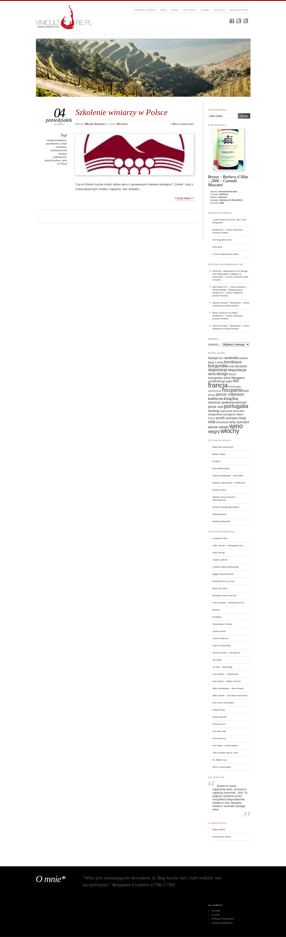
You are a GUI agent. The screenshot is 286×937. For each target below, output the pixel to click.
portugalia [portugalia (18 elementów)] (236, 406)
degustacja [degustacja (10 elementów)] (217, 370)
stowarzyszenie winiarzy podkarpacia (58, 153)
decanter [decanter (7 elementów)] (241, 366)
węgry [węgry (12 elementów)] (214, 431)
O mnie (204, 10)
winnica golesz (53, 160)
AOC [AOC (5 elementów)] (221, 358)
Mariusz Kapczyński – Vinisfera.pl (228, 482)
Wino (163, 10)
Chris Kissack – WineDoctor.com (228, 602)
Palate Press (218, 710)
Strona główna (145, 10)
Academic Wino (220, 538)
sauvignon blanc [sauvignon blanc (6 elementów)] (233, 414)
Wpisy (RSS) (218, 829)
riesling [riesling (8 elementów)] (213, 411)
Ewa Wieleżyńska (221, 468)
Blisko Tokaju (218, 454)
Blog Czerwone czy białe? (225, 313)
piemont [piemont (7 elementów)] (240, 402)
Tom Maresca (219, 738)
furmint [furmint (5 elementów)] (232, 386)
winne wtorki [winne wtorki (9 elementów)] (218, 427)
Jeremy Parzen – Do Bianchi (226, 652)
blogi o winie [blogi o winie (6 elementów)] (215, 362)
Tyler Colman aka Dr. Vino (225, 752)
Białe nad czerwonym (222, 447)
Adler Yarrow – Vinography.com (227, 545)
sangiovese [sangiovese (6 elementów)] (215, 414)
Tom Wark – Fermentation (225, 745)
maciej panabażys (56, 140)
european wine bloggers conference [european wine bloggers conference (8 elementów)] (226, 379)
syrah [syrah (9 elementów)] (220, 418)
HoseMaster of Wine (222, 624)
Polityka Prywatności (223, 918)
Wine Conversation (221, 767)
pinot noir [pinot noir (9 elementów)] (215, 407)
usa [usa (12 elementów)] (211, 421)
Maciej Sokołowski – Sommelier (227, 475)
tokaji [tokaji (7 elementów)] (242, 418)
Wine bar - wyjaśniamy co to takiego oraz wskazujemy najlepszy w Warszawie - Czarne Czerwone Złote (230, 274)
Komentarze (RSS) (221, 836)
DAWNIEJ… (214, 344)
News (175, 10)
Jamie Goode (218, 631)
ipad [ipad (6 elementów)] (246, 390)
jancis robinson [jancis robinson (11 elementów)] (230, 394)
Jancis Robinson (220, 638)
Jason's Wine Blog (221, 645)
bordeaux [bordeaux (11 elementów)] (233, 362)
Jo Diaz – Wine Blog (222, 667)
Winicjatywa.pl (219, 514)
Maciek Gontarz (220, 302)
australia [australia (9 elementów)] (231, 358)
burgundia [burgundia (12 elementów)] (218, 365)
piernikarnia (52, 143)
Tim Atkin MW (219, 731)
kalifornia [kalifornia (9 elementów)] (215, 399)
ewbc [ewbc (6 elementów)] (229, 381)
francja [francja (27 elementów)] (218, 385)
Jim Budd (217, 660)
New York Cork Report (223, 702)
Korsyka (216, 279)
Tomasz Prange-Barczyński (225, 507)
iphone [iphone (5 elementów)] (211, 394)
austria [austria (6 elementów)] (243, 358)
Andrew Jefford (219, 559)
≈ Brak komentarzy (182, 123)
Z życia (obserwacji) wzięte (225, 254)
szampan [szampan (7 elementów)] (231, 418)
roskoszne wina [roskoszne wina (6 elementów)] (229, 411)
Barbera (224, 194)
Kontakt (219, 10)
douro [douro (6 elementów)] (232, 374)
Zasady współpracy (222, 922)
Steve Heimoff (219, 717)
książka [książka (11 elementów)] (231, 398)
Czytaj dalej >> (184, 198)
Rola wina (217, 247)
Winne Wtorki (238, 10)
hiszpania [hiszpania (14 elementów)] (232, 390)
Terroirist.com (219, 724)
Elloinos (216, 610)
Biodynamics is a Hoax (223, 581)
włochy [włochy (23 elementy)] (230, 430)
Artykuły (189, 10)
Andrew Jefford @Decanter (225, 567)
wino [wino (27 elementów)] (236, 426)
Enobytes (217, 617)
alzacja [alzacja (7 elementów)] (213, 358)
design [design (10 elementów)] (222, 374)
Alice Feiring (218, 552)
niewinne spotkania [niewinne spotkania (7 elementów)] (221, 402)
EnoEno (216, 461)
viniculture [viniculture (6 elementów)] (222, 422)
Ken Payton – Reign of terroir (226, 681)
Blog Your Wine (219, 588)
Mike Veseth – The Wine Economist (229, 695)
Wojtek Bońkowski (221, 521)
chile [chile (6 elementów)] (231, 366)
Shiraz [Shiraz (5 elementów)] (211, 418)
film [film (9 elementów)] (236, 381)
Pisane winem (219, 490)
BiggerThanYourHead (222, 574)
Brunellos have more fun (224, 595)
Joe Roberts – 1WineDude (225, 674)
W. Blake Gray (219, 760)
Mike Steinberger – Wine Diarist (227, 688)
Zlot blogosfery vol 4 (222, 239)
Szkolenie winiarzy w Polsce (122, 112)
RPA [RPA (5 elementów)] (242, 411)
